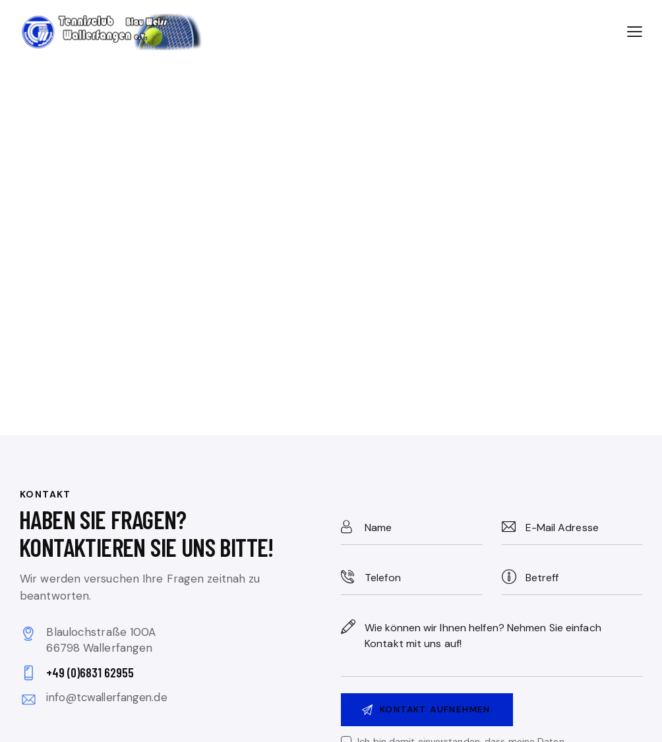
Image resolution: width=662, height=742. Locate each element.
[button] (634, 31)
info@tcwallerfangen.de (109, 697)
